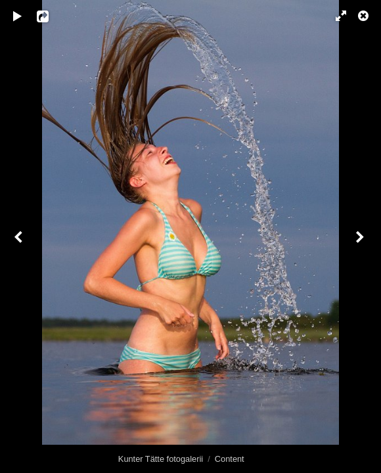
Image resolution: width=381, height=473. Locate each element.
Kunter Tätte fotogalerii (160, 459)
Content (229, 459)
